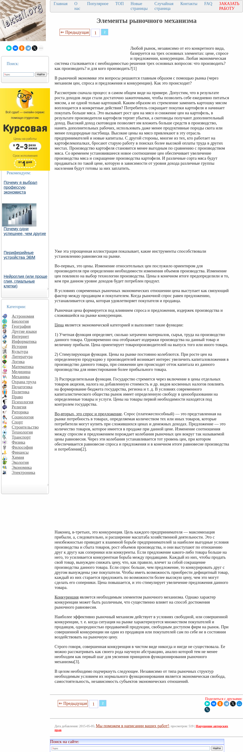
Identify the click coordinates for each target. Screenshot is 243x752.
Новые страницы (139, 6)
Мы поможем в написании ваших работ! (132, 725)
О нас (77, 6)
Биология (20, 321)
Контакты (188, 3)
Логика (18, 361)
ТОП (119, 3)
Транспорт (21, 437)
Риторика (20, 412)
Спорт (17, 422)
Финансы (20, 452)
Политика (20, 391)
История (19, 346)
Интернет (20, 336)
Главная (60, 3)
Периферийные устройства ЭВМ (19, 255)
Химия (18, 457)
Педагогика (22, 386)
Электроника (23, 472)
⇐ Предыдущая (75, 32)
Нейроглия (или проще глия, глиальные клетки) (25, 281)
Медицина (21, 371)
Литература (22, 356)
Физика (18, 442)
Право (17, 396)
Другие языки (24, 331)
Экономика (22, 467)
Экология (20, 462)
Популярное (97, 3)
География (21, 326)
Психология (22, 401)
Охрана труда (24, 381)
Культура (20, 351)
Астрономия (23, 316)
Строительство (25, 427)
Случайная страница (164, 6)
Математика (23, 366)
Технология (22, 432)
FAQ (208, 3)
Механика (21, 376)
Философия (22, 447)
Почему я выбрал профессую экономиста (20, 187)
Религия (19, 407)
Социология (23, 417)
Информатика (24, 341)
